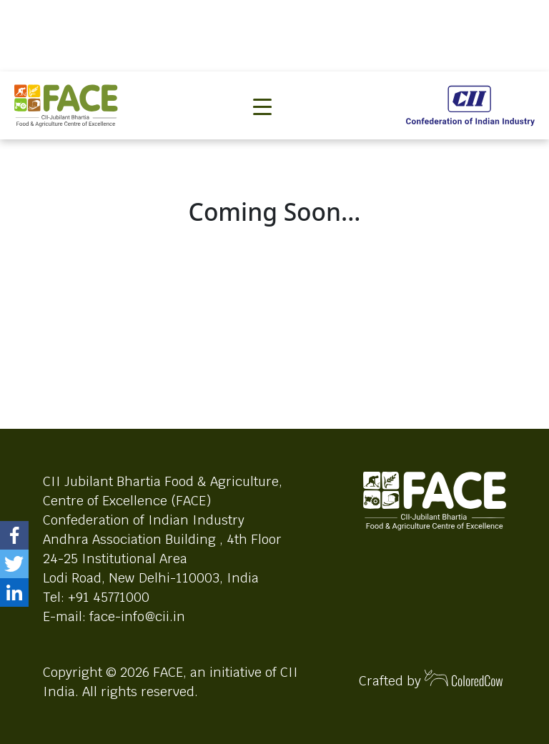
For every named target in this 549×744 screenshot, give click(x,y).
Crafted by (431, 679)
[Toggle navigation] (262, 82)
